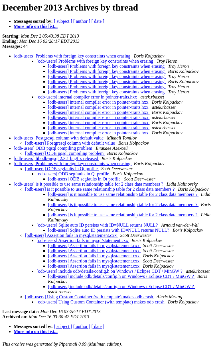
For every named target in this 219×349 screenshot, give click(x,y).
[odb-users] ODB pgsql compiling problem (54, 148)
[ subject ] (63, 21)
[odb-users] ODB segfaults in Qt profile (62, 168)
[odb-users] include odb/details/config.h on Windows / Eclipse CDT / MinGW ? (110, 271)
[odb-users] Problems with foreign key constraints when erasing (72, 56)
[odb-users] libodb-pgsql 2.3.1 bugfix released (56, 158)
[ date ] (97, 21)
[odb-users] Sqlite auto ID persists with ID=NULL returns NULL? (97, 225)
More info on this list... (36, 26)
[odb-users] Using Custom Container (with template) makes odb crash (89, 296)
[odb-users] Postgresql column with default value (59, 138)
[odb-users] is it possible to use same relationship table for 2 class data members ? (89, 184)
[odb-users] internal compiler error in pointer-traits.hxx (87, 97)
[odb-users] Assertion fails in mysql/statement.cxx (71, 235)
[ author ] (81, 21)
